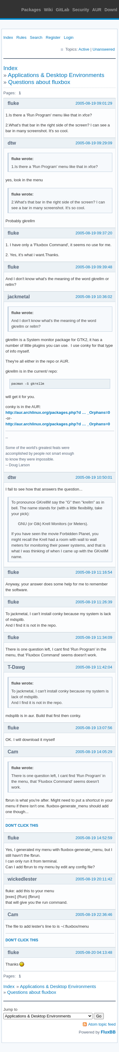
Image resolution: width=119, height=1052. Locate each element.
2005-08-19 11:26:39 (93, 602)
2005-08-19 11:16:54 (93, 572)
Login (69, 37)
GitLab (62, 9)
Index (8, 37)
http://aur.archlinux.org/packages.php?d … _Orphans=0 (57, 412)
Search (36, 37)
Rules (21, 37)
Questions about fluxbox (39, 82)
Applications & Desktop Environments (56, 75)
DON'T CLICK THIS (21, 825)
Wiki (48, 9)
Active (84, 49)
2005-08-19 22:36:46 (93, 914)
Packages (31, 9)
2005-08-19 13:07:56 (93, 727)
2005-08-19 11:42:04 (93, 667)
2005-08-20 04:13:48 (93, 952)
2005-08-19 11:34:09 (93, 637)
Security (80, 9)
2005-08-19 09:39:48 (93, 267)
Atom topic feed (102, 1024)
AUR (96, 9)
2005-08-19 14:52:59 (93, 838)
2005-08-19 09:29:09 (93, 143)
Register (53, 37)
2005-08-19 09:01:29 (93, 103)
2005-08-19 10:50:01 (93, 477)
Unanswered (104, 49)
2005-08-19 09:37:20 (93, 233)
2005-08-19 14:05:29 (93, 751)
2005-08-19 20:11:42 (93, 879)
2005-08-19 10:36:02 (93, 296)
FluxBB (108, 1032)
